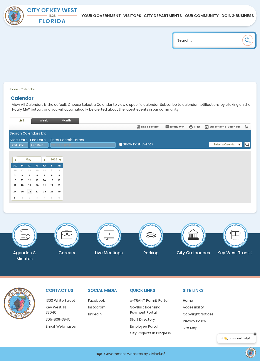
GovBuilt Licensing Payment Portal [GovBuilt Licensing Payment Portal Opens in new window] (145, 310)
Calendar (27, 89)
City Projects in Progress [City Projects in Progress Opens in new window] (150, 333)
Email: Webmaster (61, 326)
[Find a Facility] (147, 127)
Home (13, 89)
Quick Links (142, 290)
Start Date (19, 140)
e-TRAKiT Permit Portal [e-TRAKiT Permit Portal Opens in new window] (149, 300)
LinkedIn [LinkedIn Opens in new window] (95, 314)
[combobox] (19, 145)
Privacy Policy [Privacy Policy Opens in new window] (194, 321)
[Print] (194, 127)
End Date (38, 140)
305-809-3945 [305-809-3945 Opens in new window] (58, 319)
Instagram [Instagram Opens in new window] (97, 307)
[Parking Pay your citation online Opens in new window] (151, 242)
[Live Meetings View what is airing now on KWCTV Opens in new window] (109, 244)
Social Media (102, 290)
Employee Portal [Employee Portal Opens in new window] (144, 326)
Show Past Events (138, 144)
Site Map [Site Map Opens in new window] (190, 327)
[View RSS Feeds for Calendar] (246, 127)
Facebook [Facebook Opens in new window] (96, 300)
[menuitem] (101, 15)
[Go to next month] (45, 160)
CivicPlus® (157, 354)
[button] (248, 40)
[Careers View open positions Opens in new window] (67, 242)
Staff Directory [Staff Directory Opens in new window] (142, 319)
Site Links (193, 290)
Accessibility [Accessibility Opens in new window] (193, 307)
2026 (54, 159)
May (28, 159)
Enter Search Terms (67, 140)
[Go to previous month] (15, 160)
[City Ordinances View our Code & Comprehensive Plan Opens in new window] (193, 244)
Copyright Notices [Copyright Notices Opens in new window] (198, 314)
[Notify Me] (175, 127)
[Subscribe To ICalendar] (222, 127)
